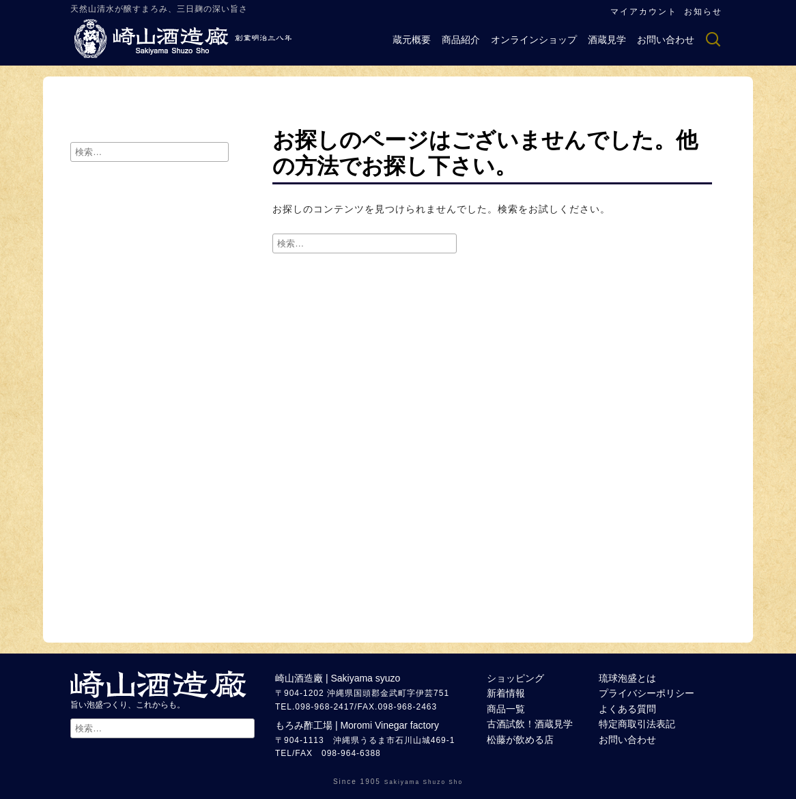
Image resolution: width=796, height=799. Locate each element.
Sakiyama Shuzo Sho (423, 782)
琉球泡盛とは (627, 678)
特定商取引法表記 (637, 723)
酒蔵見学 (607, 39)
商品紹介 (461, 39)
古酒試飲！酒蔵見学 (530, 723)
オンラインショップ (534, 39)
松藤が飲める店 (520, 739)
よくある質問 (627, 708)
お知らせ (703, 11)
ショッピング (515, 678)
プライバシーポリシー (646, 693)
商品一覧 (506, 708)
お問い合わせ (665, 39)
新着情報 (506, 693)
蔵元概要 (412, 39)
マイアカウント (643, 11)
